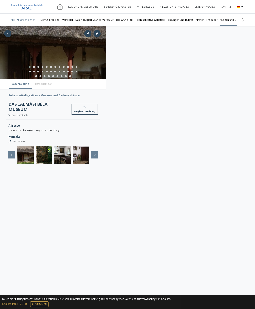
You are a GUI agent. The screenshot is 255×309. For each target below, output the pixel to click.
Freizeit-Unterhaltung (174, 6)
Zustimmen (39, 304)
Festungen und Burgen (180, 19)
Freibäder (211, 19)
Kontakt (225, 6)
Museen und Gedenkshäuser (236, 19)
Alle (13, 19)
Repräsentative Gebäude (150, 19)
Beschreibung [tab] (20, 84)
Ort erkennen (26, 19)
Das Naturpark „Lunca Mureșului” (94, 19)
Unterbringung (204, 6)
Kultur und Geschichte (83, 6)
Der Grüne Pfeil (125, 19)
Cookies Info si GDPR (14, 303)
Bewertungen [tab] (43, 84)
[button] (239, 6)
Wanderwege (145, 6)
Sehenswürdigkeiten (117, 6)
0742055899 (19, 141)
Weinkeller (67, 19)
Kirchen (200, 19)
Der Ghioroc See (49, 19)
